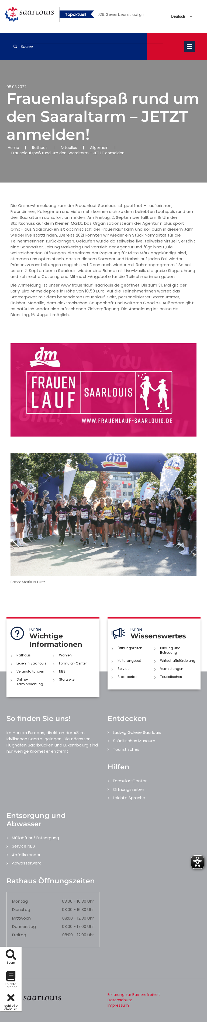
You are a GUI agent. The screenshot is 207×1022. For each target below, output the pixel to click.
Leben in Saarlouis (31, 663)
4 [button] (128, 15)
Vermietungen (171, 668)
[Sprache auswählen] (175, 16)
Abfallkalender (26, 854)
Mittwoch (21, 918)
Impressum (118, 1005)
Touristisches (171, 676)
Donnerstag (24, 926)
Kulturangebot (129, 660)
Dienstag (21, 909)
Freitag (19, 935)
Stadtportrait (128, 676)
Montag (20, 901)
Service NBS (23, 846)
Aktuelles (68, 147)
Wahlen (65, 655)
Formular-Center (73, 663)
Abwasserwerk (26, 863)
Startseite (66, 679)
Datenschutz (120, 1000)
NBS (62, 671)
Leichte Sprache (129, 798)
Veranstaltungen (30, 671)
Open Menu (189, 46)
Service (123, 668)
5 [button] (136, 15)
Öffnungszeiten (130, 648)
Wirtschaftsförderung (177, 660)
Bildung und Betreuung (170, 650)
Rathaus (39, 147)
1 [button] (104, 15)
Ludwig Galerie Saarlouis (137, 732)
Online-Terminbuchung (29, 681)
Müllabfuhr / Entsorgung (35, 838)
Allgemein (99, 147)
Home (13, 147)
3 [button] (120, 15)
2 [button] (112, 15)
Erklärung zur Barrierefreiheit (134, 994)
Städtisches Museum (134, 741)
